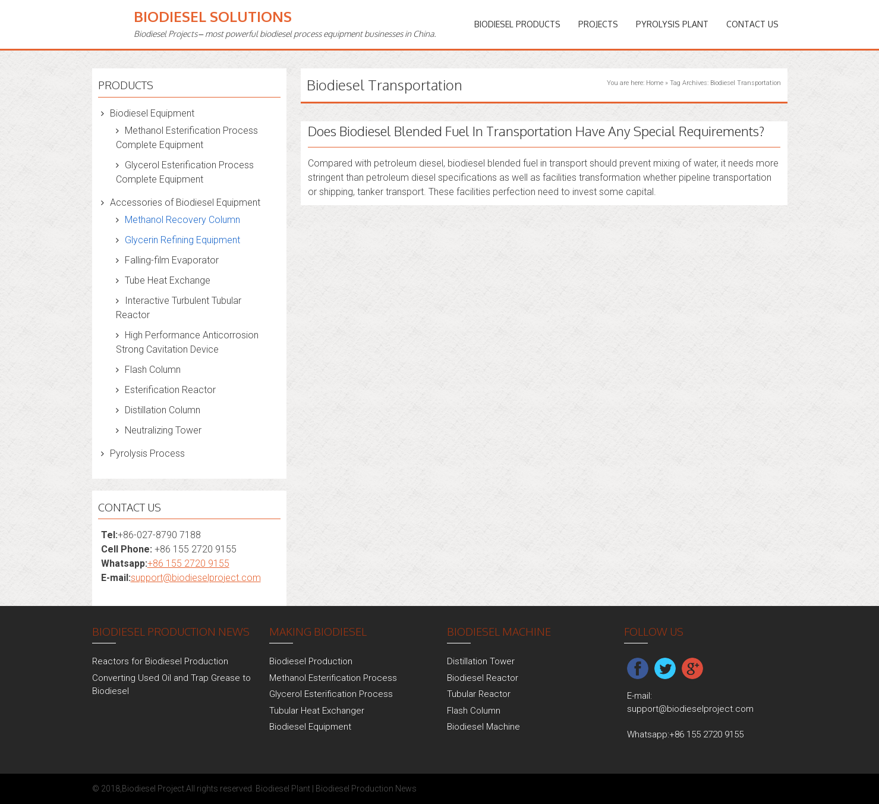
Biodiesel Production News (366, 788)
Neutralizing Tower (163, 430)
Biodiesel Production (310, 661)
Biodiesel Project (153, 788)
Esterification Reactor (170, 389)
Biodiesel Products (517, 24)
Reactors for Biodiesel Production (160, 661)
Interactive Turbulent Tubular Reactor (178, 308)
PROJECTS (598, 24)
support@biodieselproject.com (196, 577)
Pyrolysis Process (147, 453)
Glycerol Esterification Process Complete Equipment (185, 172)
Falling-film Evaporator (172, 260)
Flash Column (153, 369)
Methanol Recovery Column (182, 219)
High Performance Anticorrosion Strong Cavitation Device (187, 342)
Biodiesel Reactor (482, 678)
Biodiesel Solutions (213, 16)
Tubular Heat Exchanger (316, 710)
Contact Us (752, 24)
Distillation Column (162, 410)
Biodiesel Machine (483, 726)
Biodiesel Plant (283, 788)
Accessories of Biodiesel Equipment (185, 202)
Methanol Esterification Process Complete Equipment (187, 137)
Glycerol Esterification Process (331, 694)
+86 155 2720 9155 (188, 563)
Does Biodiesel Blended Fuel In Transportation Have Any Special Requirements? (536, 131)
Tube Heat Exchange (167, 280)
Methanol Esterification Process (333, 678)
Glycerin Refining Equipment (182, 240)
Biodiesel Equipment (152, 113)
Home (654, 83)
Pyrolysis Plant (672, 24)
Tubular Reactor (479, 694)
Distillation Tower (481, 661)
